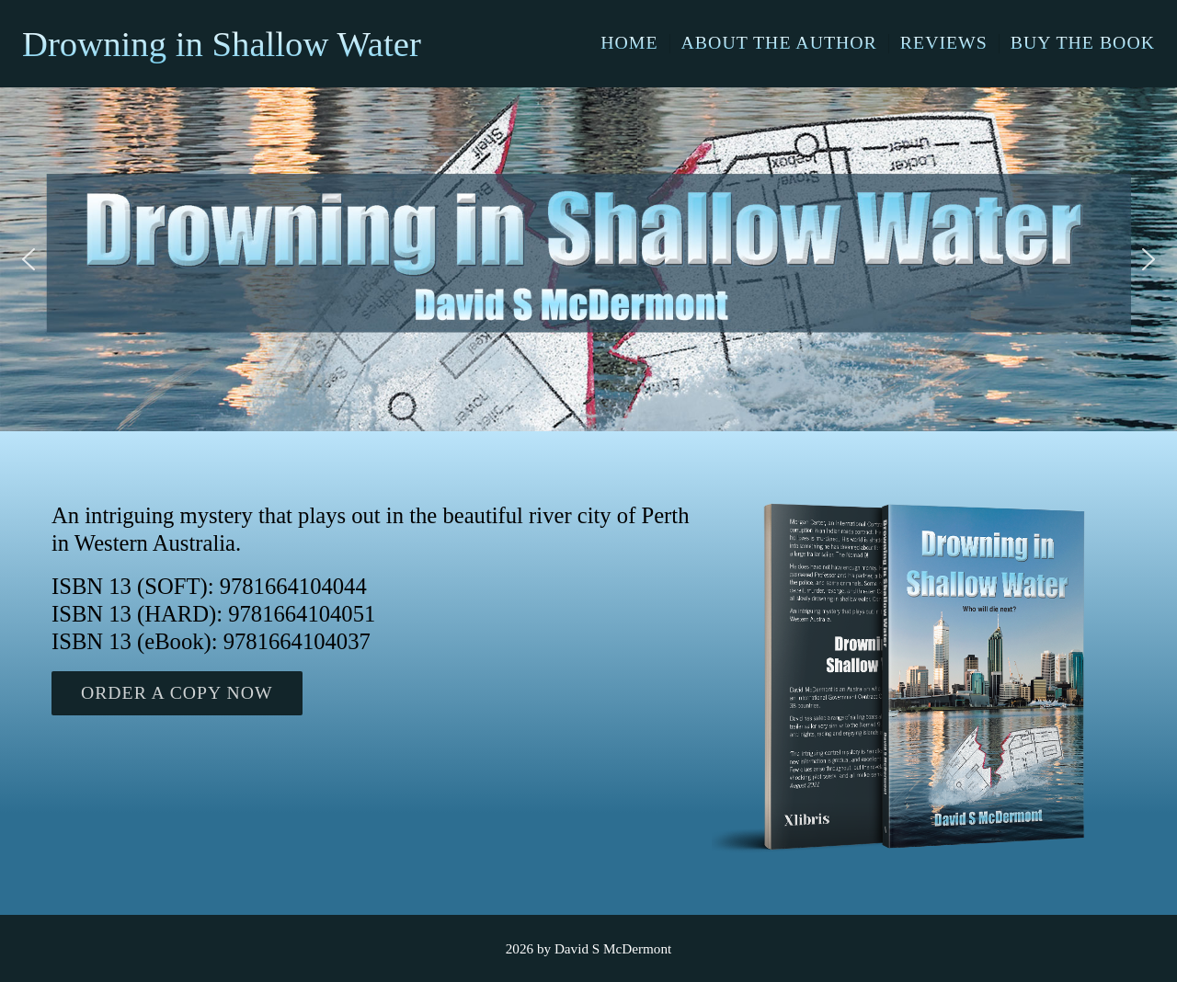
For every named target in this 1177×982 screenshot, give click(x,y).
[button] (28, 259)
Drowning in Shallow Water (221, 43)
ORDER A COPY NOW (177, 692)
